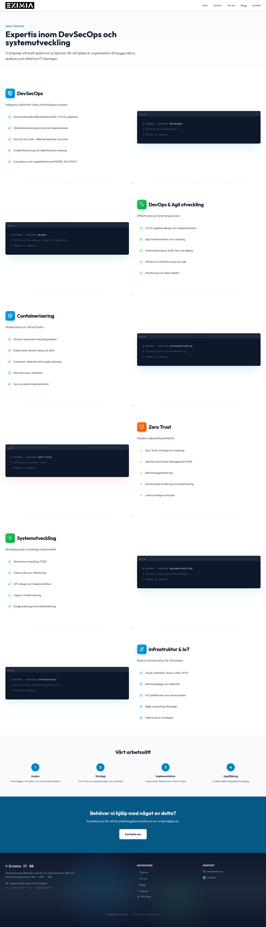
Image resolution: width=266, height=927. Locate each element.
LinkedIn (209, 877)
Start (205, 5)
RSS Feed (144, 896)
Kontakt (256, 5)
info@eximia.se (213, 871)
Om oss (231, 5)
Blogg (244, 5)
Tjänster (217, 5)
